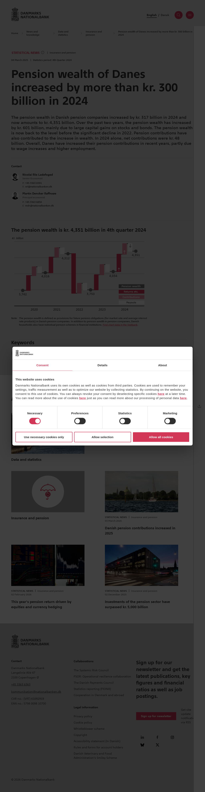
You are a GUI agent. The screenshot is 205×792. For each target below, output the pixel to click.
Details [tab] (102, 365)
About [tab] (162, 365)
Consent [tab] (42, 365)
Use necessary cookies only (44, 437)
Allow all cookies (161, 437)
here (161, 393)
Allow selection (102, 437)
